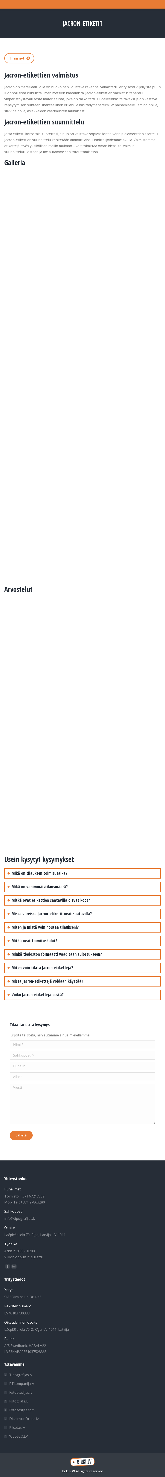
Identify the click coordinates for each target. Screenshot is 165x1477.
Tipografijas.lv (20, 1374)
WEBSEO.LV (18, 1436)
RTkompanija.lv (21, 1383)
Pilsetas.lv (17, 1427)
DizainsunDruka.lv (24, 1418)
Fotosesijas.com (22, 1410)
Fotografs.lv (18, 1401)
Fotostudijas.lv (20, 1392)
